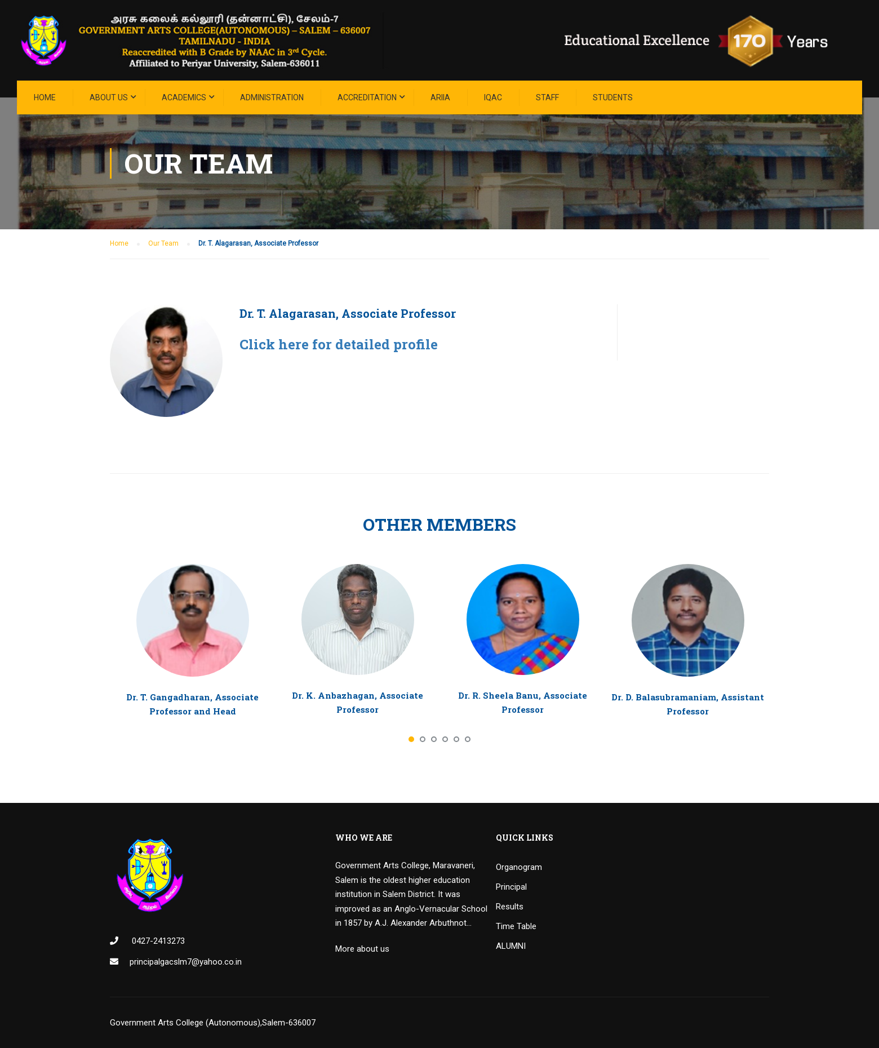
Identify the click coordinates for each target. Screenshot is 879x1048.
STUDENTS (613, 97)
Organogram (519, 867)
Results (509, 907)
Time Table (516, 926)
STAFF (547, 97)
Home (45, 97)
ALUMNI (511, 946)
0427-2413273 (157, 941)
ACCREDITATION (367, 97)
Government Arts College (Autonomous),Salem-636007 (213, 1023)
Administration (272, 97)
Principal (511, 887)
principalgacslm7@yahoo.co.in (186, 962)
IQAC (493, 97)
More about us (362, 949)
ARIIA (440, 97)
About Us (109, 97)
